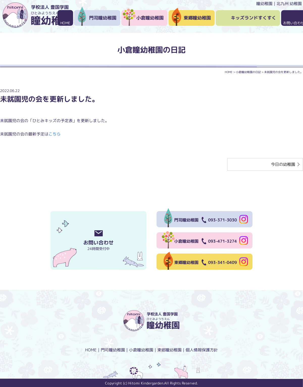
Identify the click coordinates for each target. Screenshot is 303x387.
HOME (65, 22)
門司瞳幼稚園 (102, 18)
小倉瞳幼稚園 (150, 18)
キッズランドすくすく (253, 18)
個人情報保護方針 (202, 350)
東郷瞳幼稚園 (197, 18)
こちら (54, 134)
